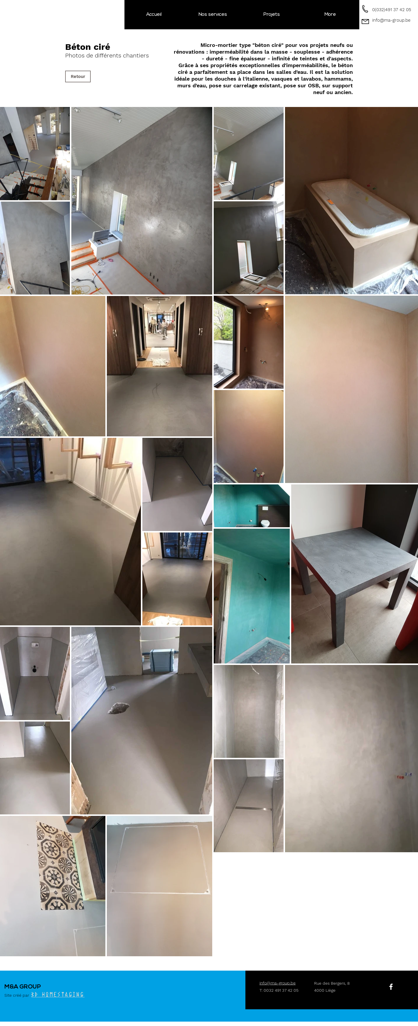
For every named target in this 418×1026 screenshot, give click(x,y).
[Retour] (78, 76)
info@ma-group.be (391, 20)
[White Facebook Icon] (391, 987)
